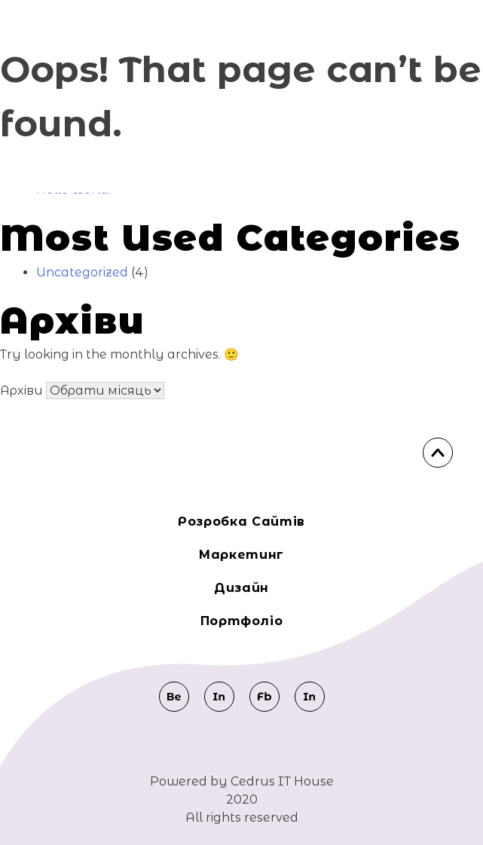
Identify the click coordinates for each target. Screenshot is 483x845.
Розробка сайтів (241, 521)
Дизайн (241, 588)
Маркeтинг (241, 555)
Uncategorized (82, 272)
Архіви (21, 390)
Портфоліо (241, 621)
